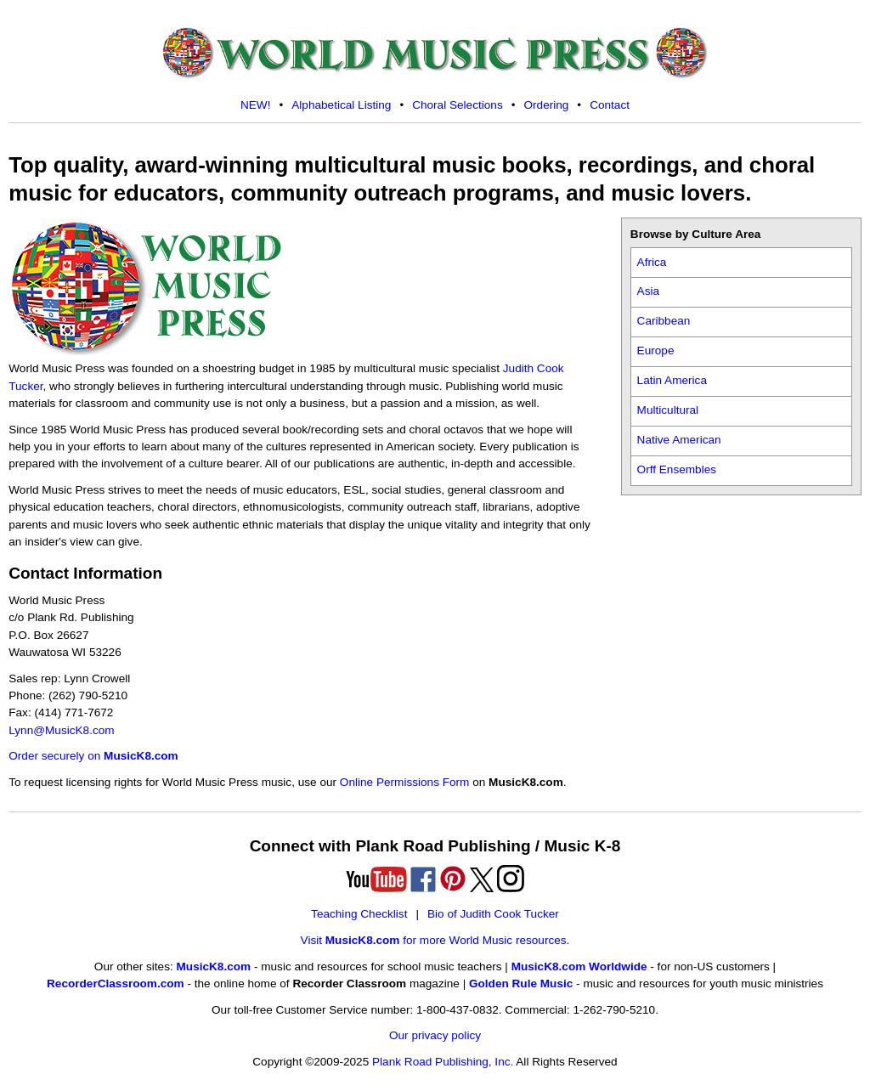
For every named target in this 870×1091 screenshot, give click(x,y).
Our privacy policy (435, 1035)
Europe (656, 350)
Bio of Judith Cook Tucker (493, 913)
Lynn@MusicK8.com (61, 730)
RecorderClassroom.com (115, 983)
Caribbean (664, 320)
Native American (679, 439)
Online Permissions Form (405, 782)
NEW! (255, 105)
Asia (648, 291)
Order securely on (93, 755)
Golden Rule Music (521, 983)
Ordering (545, 105)
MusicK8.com (214, 966)
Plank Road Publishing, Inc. (442, 1061)
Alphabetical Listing (341, 105)
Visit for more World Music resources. (435, 940)
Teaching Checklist (359, 913)
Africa (652, 262)
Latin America (672, 380)
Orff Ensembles (676, 469)
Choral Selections (457, 105)
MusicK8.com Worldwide (579, 966)
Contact (610, 105)
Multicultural (668, 410)
